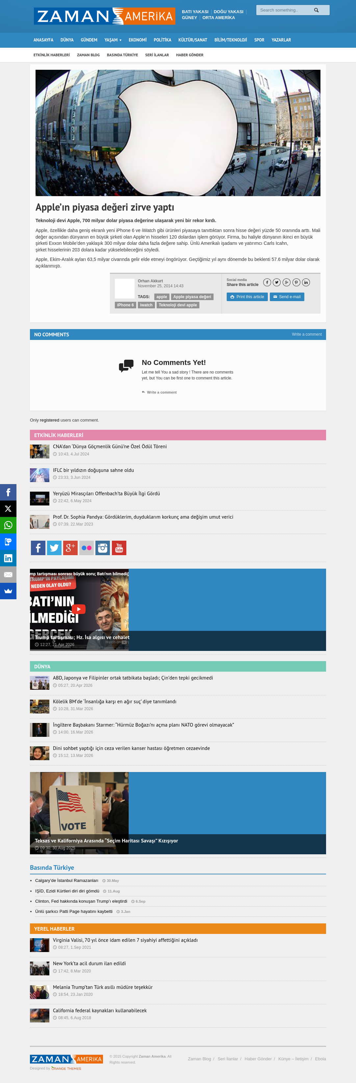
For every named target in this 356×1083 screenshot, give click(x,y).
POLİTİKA (162, 40)
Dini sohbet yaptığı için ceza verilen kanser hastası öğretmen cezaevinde (124, 748)
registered (50, 420)
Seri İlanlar (227, 1058)
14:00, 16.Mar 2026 (72, 732)
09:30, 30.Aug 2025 (55, 848)
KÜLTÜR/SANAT (193, 40)
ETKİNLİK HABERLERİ (52, 54)
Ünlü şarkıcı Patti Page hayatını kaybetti (73, 911)
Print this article (247, 297)
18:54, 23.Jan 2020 (72, 994)
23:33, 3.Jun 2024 (71, 477)
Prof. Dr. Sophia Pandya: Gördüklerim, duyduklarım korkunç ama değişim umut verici (134, 517)
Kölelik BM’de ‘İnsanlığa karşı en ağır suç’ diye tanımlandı (109, 702)
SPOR (259, 40)
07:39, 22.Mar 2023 (72, 524)
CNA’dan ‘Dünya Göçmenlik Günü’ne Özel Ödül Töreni (104, 447)
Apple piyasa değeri (191, 297)
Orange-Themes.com (66, 1068)
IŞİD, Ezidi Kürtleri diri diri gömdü (66, 891)
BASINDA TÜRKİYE (122, 54)
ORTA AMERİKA (218, 17)
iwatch (146, 305)
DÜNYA (67, 40)
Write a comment (307, 334)
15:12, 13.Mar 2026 (72, 755)
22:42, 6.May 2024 (72, 501)
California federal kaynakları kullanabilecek (95, 1011)
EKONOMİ (137, 40)
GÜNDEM (89, 40)
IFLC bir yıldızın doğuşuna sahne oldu (89, 470)
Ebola (320, 1058)
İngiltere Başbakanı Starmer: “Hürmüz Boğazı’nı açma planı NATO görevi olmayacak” (135, 725)
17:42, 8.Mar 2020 (71, 971)
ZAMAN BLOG (88, 54)
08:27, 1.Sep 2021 (71, 947)
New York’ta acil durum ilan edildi (86, 964)
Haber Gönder (258, 1058)
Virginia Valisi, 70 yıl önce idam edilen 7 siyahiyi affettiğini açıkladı (118, 940)
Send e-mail (285, 297)
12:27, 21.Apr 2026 (54, 644)
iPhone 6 (125, 305)
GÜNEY (189, 17)
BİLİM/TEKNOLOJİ (231, 40)
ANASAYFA (43, 40)
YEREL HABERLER (54, 928)
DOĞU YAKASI (228, 11)
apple (162, 297)
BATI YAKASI (195, 11)
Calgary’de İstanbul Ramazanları (66, 880)
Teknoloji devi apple (177, 305)
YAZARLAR (281, 40)
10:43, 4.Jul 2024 (71, 454)
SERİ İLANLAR (157, 54)
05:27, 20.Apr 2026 (72, 685)
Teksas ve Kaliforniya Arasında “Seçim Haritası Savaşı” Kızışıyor (105, 840)
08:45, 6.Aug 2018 (71, 1018)
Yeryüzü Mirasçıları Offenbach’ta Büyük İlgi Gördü (101, 494)
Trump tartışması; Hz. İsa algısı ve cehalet (81, 637)
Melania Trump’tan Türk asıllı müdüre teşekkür (98, 987)
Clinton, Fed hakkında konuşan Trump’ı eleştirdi (80, 901)
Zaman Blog (199, 1058)
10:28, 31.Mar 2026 (72, 709)
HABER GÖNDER (190, 54)
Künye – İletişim (293, 1058)
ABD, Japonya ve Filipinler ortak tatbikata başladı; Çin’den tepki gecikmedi (125, 678)
